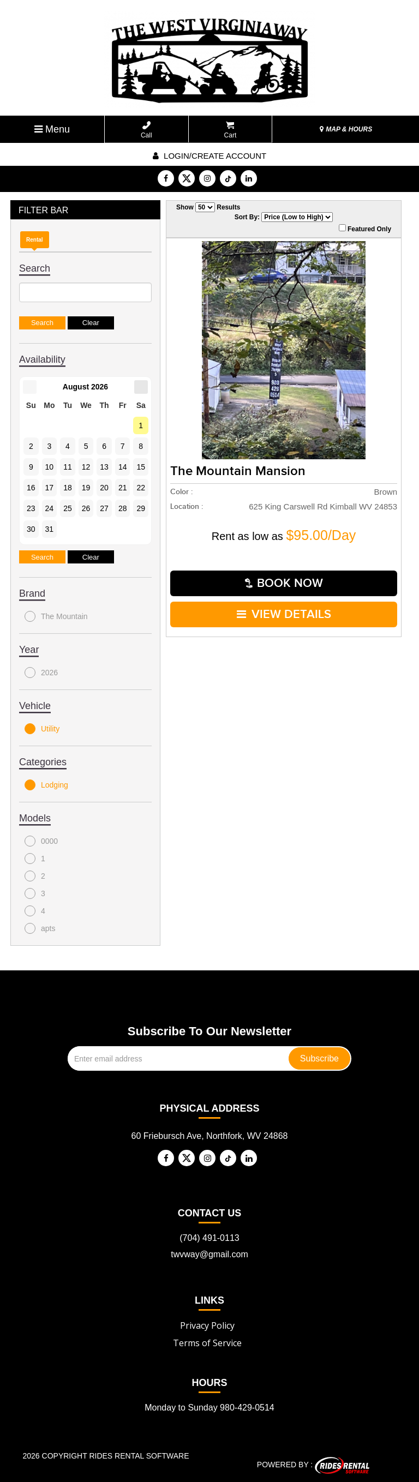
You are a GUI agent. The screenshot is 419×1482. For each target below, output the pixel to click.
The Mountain (56, 616)
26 (86, 508)
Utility (42, 728)
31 (49, 529)
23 (31, 508)
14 (122, 467)
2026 (41, 672)
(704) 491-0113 (209, 1238)
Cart (230, 130)
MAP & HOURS (346, 129)
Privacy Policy (207, 1325)
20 (104, 487)
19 (86, 487)
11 (67, 467)
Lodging (46, 784)
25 (67, 508)
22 (140, 487)
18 (67, 487)
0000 (41, 841)
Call (146, 130)
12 (86, 467)
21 (122, 487)
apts (40, 928)
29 (140, 508)
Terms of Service (207, 1343)
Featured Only (365, 228)
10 (49, 467)
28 (122, 508)
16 (31, 487)
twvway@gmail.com (209, 1254)
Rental (34, 240)
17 (49, 487)
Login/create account (209, 155)
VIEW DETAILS (284, 614)
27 (104, 508)
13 (104, 467)
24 (49, 508)
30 (31, 529)
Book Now (284, 583)
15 (140, 467)
